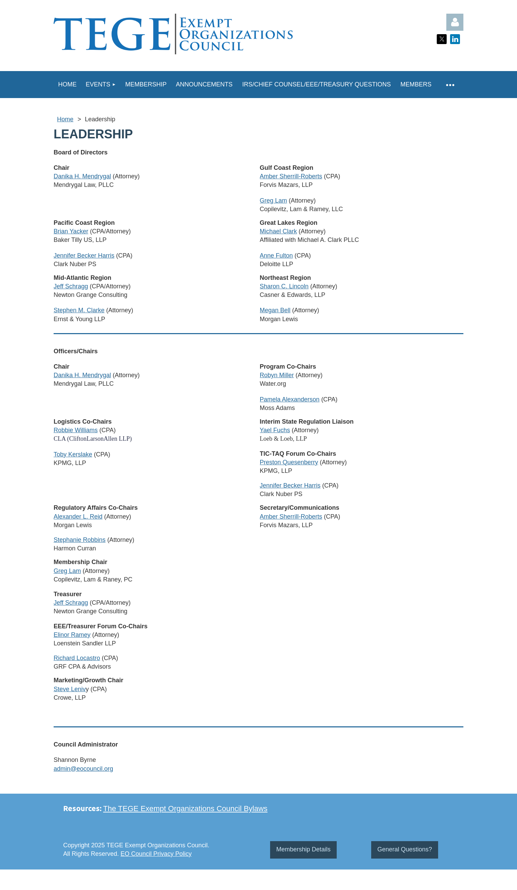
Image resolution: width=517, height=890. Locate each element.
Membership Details (303, 849)
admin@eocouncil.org (83, 768)
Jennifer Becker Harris (84, 255)
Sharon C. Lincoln (284, 286)
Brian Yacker (71, 231)
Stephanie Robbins (80, 539)
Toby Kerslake (73, 454)
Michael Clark (278, 231)
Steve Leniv (70, 689)
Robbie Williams (76, 430)
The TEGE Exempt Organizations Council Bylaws (185, 808)
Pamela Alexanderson (290, 399)
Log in (454, 22)
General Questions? (404, 849)
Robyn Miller (277, 375)
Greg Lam (273, 200)
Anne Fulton (276, 255)
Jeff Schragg (71, 286)
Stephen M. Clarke (79, 310)
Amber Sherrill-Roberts (291, 176)
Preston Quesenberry (289, 462)
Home (65, 119)
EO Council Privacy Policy (156, 853)
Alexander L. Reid (78, 516)
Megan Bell (275, 310)
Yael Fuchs (275, 430)
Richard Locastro (77, 658)
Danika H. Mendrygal (82, 176)
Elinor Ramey (72, 634)
